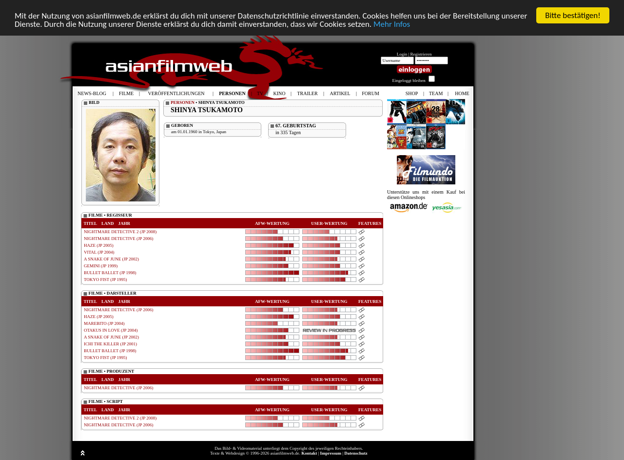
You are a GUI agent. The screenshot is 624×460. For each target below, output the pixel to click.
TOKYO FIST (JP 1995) (105, 279)
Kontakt (309, 453)
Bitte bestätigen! (573, 15)
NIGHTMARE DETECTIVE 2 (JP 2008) (120, 231)
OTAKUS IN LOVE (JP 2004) (110, 330)
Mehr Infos (391, 24)
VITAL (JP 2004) (99, 252)
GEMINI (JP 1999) (100, 265)
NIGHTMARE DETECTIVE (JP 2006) (118, 238)
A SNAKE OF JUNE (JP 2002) (111, 259)
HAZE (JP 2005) (99, 245)
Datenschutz (356, 453)
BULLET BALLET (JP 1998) (110, 272)
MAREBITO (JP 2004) (104, 323)
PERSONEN (183, 102)
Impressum (330, 453)
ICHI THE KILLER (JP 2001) (110, 343)
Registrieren (421, 54)
